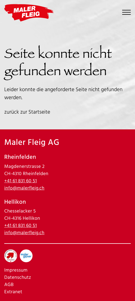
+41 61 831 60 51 (20, 181)
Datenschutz (17, 277)
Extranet (13, 292)
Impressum (15, 270)
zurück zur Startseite (27, 112)
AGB (9, 284)
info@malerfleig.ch (24, 188)
